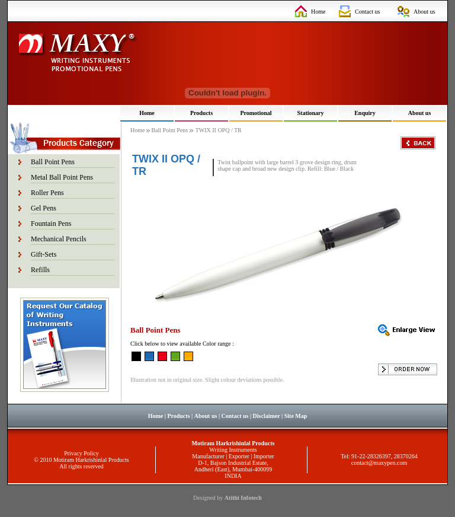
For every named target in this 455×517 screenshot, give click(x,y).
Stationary (310, 113)
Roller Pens (47, 193)
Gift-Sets (43, 254)
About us (424, 11)
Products (201, 113)
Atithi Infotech (243, 497)
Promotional (255, 113)
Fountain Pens (51, 223)
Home (318, 11)
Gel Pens (43, 208)
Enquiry (365, 113)
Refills (40, 270)
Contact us (367, 11)
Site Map (295, 416)
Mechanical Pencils (58, 239)
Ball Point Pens (53, 162)
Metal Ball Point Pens (62, 177)
